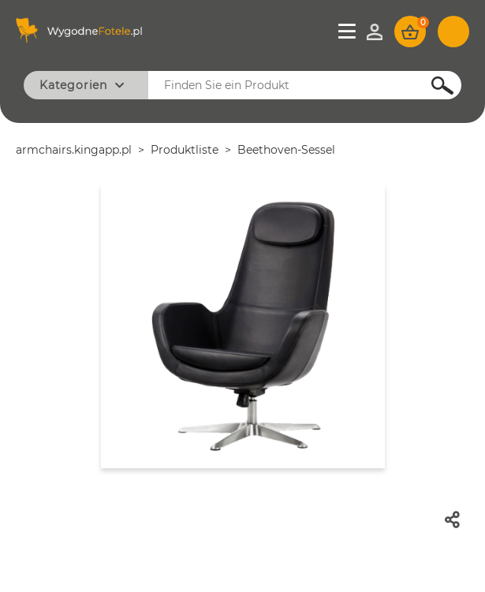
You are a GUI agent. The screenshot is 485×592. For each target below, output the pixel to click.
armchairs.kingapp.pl (74, 150)
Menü (348, 31)
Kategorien (73, 85)
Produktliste (184, 150)
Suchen (433, 85)
